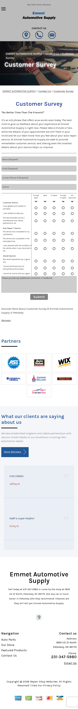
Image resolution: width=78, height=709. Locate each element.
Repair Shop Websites (44, 681)
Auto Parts (8, 639)
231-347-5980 (30, 589)
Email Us (70, 663)
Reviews (6, 320)
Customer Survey (63, 91)
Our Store (7, 645)
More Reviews (15, 452)
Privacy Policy (51, 685)
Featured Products (14, 650)
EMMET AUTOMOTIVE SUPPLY (24, 53)
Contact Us (52, 53)
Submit (39, 297)
